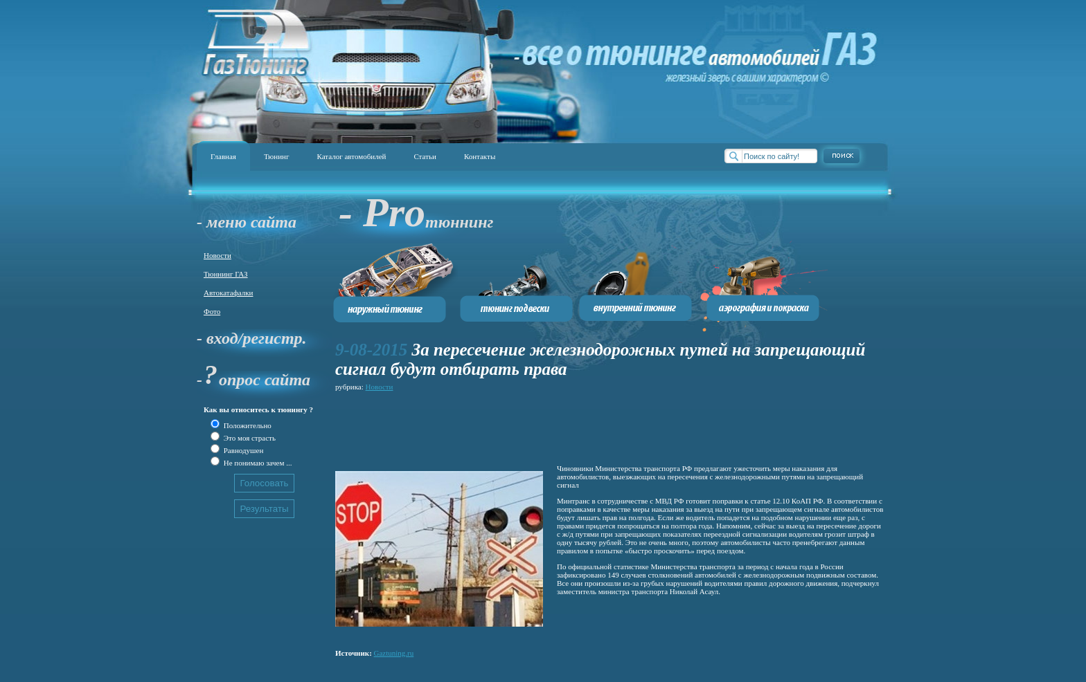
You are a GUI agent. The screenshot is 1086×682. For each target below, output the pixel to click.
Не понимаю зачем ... (257, 463)
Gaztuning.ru (394, 653)
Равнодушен (242, 450)
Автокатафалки (228, 292)
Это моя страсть (249, 438)
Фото (212, 311)
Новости (217, 255)
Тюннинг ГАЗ (226, 274)
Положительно (247, 425)
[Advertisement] (587, 425)
